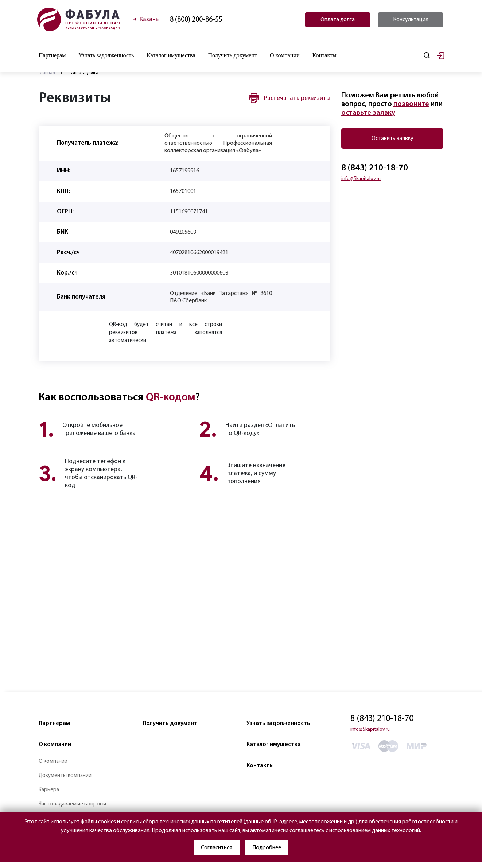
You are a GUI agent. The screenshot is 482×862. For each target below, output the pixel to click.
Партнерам (54, 723)
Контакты (324, 55)
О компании (55, 745)
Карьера (49, 790)
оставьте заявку (368, 113)
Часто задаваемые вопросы (72, 804)
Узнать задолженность (106, 55)
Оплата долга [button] (337, 20)
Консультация (410, 20)
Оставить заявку (392, 138)
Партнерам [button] (52, 55)
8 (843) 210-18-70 (374, 168)
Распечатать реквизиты (297, 98)
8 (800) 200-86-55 (196, 20)
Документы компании (65, 775)
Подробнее (266, 848)
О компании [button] (285, 55)
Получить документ (232, 55)
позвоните (411, 104)
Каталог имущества (171, 55)
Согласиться (216, 848)
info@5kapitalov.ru (361, 179)
